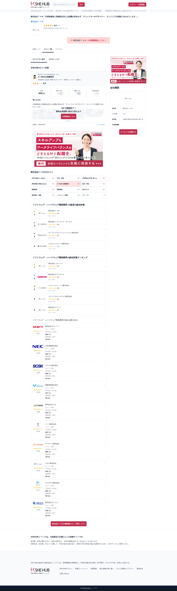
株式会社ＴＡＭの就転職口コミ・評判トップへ (68, 524)
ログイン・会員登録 (137, 4)
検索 (81, 4)
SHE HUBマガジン (66, 568)
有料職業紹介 (67, 563)
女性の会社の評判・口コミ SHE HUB (42, 11)
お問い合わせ (64, 573)
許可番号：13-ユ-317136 (106, 563)
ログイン (68, 121)
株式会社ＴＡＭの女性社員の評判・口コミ (48, 74)
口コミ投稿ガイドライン (125, 568)
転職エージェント (81, 568)
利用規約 (94, 568)
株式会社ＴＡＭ (37, 21)
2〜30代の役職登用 (46, 77)
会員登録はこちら (68, 116)
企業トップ (36, 49)
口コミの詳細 (101, 124)
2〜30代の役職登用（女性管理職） (92, 11)
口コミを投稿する (128, 132)
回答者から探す (54, 59)
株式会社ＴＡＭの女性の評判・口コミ (67, 11)
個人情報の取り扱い (107, 568)
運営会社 (140, 568)
